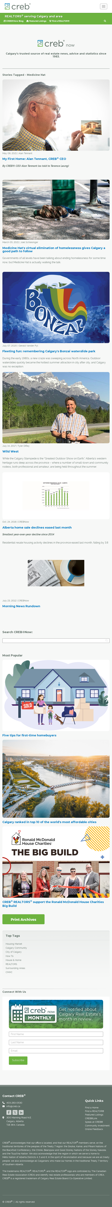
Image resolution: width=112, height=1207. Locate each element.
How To (9, 956)
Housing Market (14, 944)
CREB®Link (91, 1118)
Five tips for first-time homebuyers (29, 735)
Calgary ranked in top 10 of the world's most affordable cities (49, 822)
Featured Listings (36, 21)
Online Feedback (94, 1129)
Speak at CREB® (94, 1122)
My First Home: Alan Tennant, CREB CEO (34, 159)
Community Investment (97, 1125)
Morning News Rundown (21, 606)
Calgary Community (16, 948)
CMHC (9, 972)
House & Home (13, 960)
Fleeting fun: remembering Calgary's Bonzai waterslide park (48, 351)
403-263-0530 (14, 1102)
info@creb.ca (13, 1106)
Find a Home (91, 1107)
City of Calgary (14, 952)
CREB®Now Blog (13, 21)
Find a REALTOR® (59, 21)
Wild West (10, 451)
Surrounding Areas (15, 968)
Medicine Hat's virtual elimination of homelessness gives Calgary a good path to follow (53, 249)
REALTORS (11, 964)
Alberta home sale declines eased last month (37, 527)
